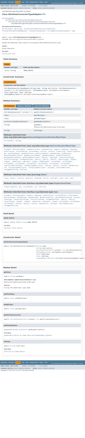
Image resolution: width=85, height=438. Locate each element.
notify (45, 178)
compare (57, 149)
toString (37, 130)
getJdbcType (39, 115)
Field (15, 8)
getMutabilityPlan (41, 121)
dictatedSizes (22, 151)
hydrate (44, 157)
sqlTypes (51, 167)
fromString (60, 151)
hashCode (37, 178)
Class (6, 92)
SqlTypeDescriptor (40, 90)
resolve (64, 165)
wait (61, 178)
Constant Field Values (13, 228)
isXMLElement (44, 161)
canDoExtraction (33, 149)
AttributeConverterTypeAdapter (17, 88)
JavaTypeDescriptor (12, 94)
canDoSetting (46, 149)
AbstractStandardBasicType (63, 146)
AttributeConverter (67, 88)
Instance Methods (24, 106)
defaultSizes (9, 151)
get (5, 153)
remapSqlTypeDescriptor (33, 165)
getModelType (39, 118)
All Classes (43, 5)
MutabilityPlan (19, 121)
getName (37, 125)
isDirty (37, 159)
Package (11, 2)
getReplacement (48, 155)
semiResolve (73, 165)
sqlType (18, 141)
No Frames (31, 5)
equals (12, 178)
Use (23, 2)
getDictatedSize (41, 153)
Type (73, 31)
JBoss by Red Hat (17, 370)
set (5, 167)
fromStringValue (73, 151)
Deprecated (34, 2)
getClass (29, 178)
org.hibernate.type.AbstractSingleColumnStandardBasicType (30, 22)
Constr (21, 8)
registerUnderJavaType (13, 165)
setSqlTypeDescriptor (37, 167)
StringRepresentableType (57, 31)
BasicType (18, 29)
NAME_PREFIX (28, 70)
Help (46, 2)
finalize (20, 178)
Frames (24, 5)
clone (6, 178)
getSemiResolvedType (12, 157)
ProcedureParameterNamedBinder (14, 31)
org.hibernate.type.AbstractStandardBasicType (22, 20)
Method (27, 8)
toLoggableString (11, 169)
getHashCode (55, 153)
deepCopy (64, 149)
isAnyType (53, 157)
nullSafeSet (9, 141)
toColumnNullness (63, 167)
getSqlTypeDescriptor (31, 157)
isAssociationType (66, 157)
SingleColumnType (36, 31)
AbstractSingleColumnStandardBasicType (25, 39)
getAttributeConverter (43, 112)
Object (44, 175)
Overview (4, 2)
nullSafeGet (56, 161)
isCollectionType (11, 159)
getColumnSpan (14, 153)
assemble (7, 149)
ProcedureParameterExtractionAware (38, 29)
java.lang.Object (8, 18)
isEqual (73, 159)
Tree (27, 2)
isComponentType (26, 159)
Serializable (7, 29)
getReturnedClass (63, 155)
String (13, 70)
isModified (16, 161)
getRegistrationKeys (32, 155)
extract (44, 151)
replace (48, 165)
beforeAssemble (19, 149)
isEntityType (63, 159)
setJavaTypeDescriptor (17, 167)
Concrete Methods (41, 106)
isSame (34, 161)
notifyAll (54, 178)
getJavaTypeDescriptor (13, 155)
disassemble (34, 151)
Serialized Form (8, 54)
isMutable (26, 161)
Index (41, 2)
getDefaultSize (27, 153)
